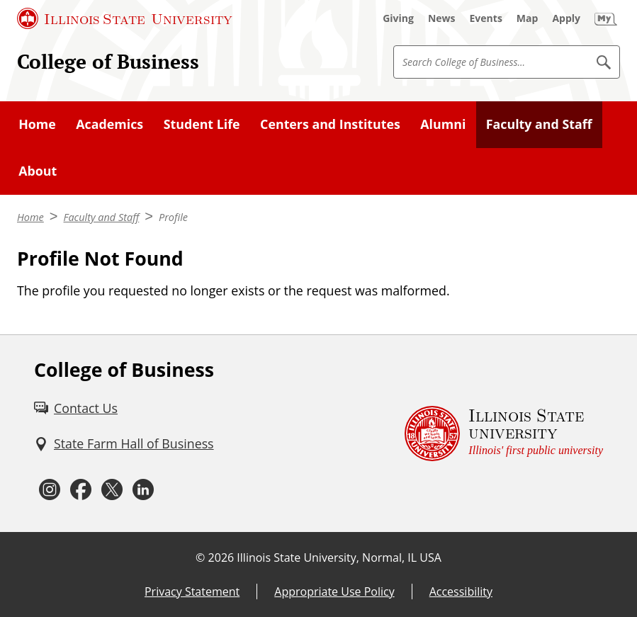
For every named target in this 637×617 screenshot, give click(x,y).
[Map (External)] (527, 18)
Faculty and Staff (102, 217)
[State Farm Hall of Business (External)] (124, 443)
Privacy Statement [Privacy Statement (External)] (192, 591)
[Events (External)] (486, 18)
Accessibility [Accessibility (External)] (460, 591)
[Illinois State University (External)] (124, 18)
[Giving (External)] (398, 18)
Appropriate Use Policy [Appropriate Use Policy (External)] (334, 591)
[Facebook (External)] (80, 489)
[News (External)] (441, 18)
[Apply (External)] (566, 18)
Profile (173, 217)
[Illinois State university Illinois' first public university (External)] (504, 433)
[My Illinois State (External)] (606, 18)
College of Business (108, 61)
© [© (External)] (200, 557)
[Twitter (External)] (112, 489)
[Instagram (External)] (49, 489)
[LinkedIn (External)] (143, 489)
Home (30, 217)
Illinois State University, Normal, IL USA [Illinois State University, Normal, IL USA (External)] (339, 557)
